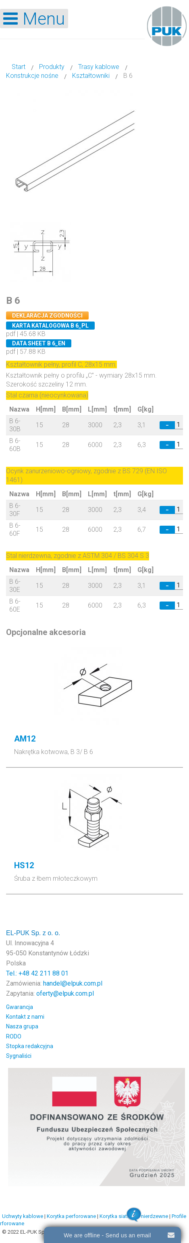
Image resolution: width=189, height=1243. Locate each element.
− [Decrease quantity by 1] (167, 425)
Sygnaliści (18, 1056)
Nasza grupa (22, 1026)
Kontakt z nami (25, 1016)
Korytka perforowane (71, 1216)
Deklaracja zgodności (47, 315)
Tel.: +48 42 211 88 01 (37, 973)
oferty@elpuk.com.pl (65, 993)
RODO (13, 1036)
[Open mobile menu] (34, 18)
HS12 (24, 865)
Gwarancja (19, 1007)
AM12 (24, 739)
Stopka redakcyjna (29, 1046)
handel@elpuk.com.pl (72, 983)
